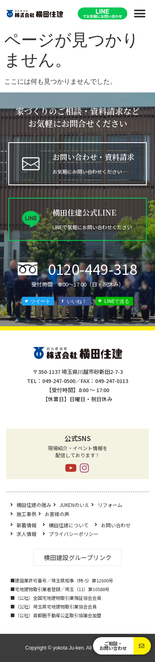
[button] (139, 13)
